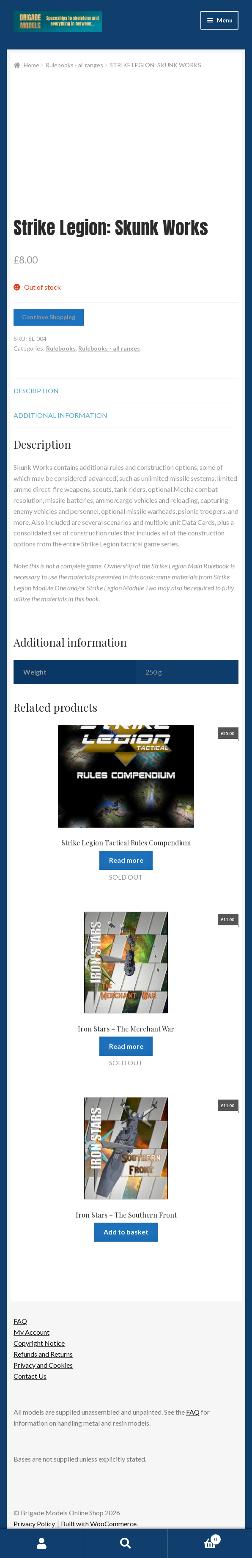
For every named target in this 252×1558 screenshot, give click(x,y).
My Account (31, 1332)
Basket (194, 1538)
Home (31, 65)
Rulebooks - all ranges (74, 65)
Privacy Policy (34, 1524)
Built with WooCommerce (99, 1524)
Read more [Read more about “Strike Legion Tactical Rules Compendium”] (126, 860)
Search (126, 1543)
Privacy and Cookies (43, 1365)
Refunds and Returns (43, 1354)
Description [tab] (36, 391)
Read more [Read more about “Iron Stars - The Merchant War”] (126, 1046)
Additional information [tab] (60, 415)
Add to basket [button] (126, 1232)
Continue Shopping (48, 317)
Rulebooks (61, 348)
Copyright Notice (39, 1343)
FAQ (20, 1321)
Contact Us (30, 1376)
